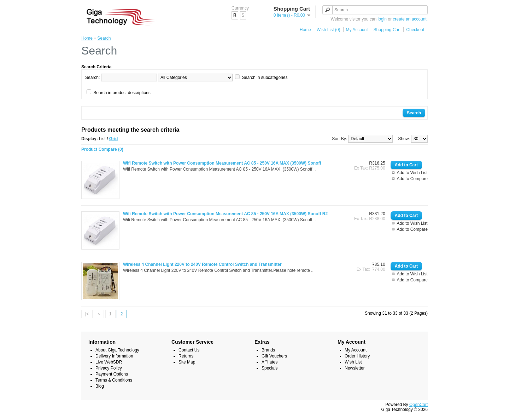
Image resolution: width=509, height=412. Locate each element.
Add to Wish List (412, 172)
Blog (99, 386)
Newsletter (355, 368)
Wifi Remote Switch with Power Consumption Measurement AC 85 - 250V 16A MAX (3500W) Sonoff (222, 163)
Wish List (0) (328, 29)
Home (305, 29)
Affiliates (269, 362)
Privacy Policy (108, 368)
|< (87, 313)
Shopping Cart (387, 29)
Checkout (415, 29)
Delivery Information (114, 356)
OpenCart (418, 404)
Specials (269, 368)
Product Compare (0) (102, 149)
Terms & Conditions (113, 380)
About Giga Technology (117, 350)
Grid (113, 138)
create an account (409, 19)
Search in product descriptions (121, 92)
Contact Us (189, 350)
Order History (357, 356)
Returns (186, 356)
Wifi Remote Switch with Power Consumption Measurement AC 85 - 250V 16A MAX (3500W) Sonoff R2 (225, 213)
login (382, 19)
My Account (357, 29)
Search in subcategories (265, 77)
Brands (268, 350)
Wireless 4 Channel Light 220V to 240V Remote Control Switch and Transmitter (202, 264)
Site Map (187, 362)
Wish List (353, 362)
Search (104, 38)
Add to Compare (412, 178)
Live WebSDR (108, 362)
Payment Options (111, 374)
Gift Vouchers (274, 356)
